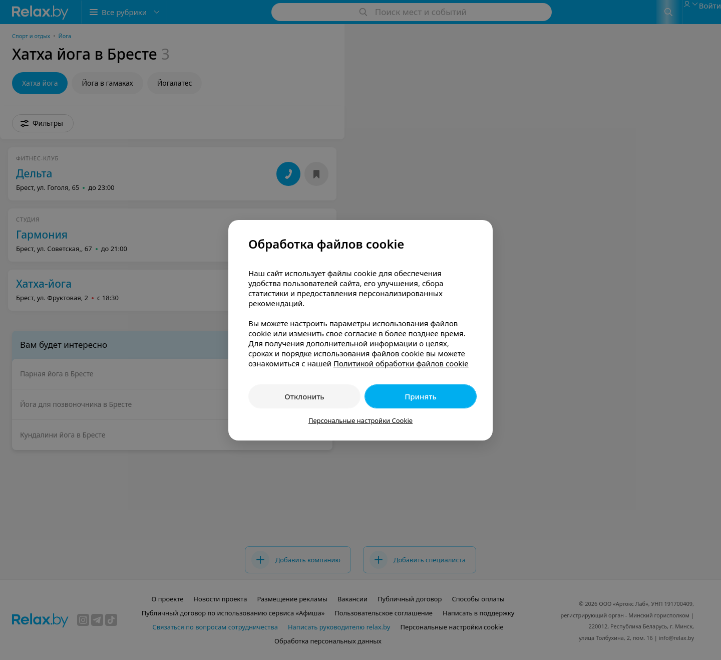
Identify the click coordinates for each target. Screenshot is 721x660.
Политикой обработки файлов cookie (401, 363)
